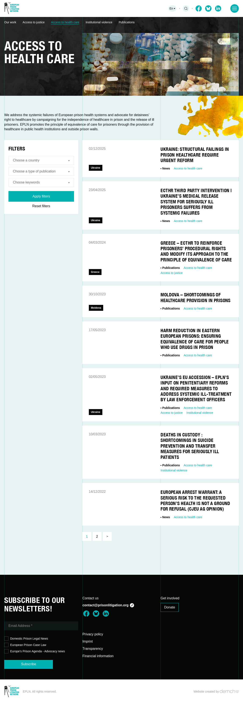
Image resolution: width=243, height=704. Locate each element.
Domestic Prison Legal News (26, 639)
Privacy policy (92, 634)
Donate (169, 607)
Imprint (87, 641)
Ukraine (95, 167)
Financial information (98, 656)
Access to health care (65, 22)
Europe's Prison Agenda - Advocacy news (34, 651)
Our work (10, 22)
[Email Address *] (41, 625)
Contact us (90, 598)
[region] (121, 22)
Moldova (96, 307)
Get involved (170, 598)
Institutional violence (99, 22)
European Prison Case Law (25, 645)
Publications (127, 22)
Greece (95, 272)
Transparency (92, 648)
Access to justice (34, 22)
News (166, 168)
